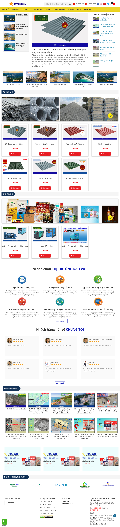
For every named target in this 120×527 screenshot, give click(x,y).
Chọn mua (15, 154)
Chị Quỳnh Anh (56, 339)
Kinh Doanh (8, 194)
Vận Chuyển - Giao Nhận (48, 510)
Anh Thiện (54, 362)
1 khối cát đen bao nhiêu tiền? (106, 19)
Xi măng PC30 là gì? (106, 61)
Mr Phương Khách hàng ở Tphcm (100, 339)
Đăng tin (87, 9)
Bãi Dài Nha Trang (60, 84)
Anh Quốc (16, 362)
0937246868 (78, 4)
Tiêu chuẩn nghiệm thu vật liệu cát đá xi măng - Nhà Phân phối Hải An (16, 436)
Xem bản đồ (102, 524)
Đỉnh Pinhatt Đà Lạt (13, 84)
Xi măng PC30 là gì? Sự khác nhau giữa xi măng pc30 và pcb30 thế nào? (39, 436)
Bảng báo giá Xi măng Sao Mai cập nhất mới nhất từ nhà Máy (107, 435)
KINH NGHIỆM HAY (104, 14)
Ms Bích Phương (18, 339)
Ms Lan (91, 362)
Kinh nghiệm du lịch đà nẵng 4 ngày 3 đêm (107, 41)
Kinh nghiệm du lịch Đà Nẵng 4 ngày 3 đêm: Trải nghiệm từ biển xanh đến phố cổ (84, 411)
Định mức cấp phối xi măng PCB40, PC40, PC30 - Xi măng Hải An (107, 411)
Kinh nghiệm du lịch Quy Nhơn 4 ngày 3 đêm (106, 33)
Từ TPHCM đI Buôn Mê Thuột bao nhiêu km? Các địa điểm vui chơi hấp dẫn (38, 411)
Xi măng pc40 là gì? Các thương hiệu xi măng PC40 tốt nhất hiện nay (62, 436)
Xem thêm (60, 321)
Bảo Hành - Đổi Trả (46, 504)
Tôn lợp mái (8, 92)
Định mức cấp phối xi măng (107, 48)
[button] (115, 79)
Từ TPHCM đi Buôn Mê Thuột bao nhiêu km (107, 26)
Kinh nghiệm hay (11, 388)
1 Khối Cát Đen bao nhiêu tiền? (16, 409)
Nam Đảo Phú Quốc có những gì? (83, 85)
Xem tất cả (60, 383)
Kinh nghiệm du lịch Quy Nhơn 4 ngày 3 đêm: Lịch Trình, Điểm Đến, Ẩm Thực (61, 411)
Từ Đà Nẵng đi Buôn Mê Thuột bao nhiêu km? (36, 85)
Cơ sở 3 (72, 504)
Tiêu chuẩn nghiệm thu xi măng (106, 55)
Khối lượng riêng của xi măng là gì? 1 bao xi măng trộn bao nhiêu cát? (84, 436)
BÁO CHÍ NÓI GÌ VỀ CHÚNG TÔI (15, 477)
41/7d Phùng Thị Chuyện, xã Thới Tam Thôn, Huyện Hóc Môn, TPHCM (102, 520)
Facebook (11, 503)
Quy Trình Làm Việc (46, 501)
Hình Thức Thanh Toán (47, 507)
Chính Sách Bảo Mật (46, 513)
